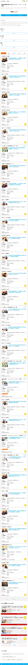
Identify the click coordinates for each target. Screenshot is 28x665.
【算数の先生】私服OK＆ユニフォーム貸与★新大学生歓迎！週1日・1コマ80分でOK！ (17, 112)
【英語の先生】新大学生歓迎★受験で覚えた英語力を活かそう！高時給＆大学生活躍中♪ (17, 220)
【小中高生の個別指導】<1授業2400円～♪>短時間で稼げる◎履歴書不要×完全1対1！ (17, 363)
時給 (14, 53)
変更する (14, 33)
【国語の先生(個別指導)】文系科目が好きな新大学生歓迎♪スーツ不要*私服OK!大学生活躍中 (17, 238)
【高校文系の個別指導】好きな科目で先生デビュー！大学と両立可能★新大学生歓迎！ (17, 583)
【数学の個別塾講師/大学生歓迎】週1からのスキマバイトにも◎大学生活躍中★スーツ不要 (17, 438)
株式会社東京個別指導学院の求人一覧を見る (7, 396)
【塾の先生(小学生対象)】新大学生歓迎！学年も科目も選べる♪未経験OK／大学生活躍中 (17, 328)
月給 (24, 53)
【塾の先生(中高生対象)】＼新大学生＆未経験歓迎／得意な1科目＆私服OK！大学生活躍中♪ (17, 511)
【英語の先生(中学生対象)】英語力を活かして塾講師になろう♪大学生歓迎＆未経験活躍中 (17, 493)
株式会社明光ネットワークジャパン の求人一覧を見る (8, 559)
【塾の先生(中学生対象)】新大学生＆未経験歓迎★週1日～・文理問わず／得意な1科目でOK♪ (17, 77)
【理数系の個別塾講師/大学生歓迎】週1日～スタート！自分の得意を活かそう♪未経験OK (17, 382)
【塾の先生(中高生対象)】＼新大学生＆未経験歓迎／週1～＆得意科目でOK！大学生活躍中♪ (17, 94)
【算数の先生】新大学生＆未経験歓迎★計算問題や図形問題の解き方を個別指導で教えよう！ (17, 529)
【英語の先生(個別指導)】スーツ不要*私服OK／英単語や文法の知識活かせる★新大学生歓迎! (17, 59)
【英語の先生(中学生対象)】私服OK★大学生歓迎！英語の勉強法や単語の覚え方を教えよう (17, 475)
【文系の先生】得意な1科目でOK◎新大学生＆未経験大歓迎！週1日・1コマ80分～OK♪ (17, 274)
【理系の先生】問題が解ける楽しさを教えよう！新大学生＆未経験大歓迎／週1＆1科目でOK (17, 202)
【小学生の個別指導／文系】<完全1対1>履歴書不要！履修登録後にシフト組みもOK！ (17, 148)
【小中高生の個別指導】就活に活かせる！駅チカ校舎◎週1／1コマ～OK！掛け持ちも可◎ (17, 310)
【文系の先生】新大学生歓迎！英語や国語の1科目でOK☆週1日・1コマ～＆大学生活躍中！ (17, 346)
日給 (19, 53)
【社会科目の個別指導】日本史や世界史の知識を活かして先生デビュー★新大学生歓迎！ (17, 166)
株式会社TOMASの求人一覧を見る (6, 160)
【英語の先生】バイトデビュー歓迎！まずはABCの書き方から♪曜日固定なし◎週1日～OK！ (17, 547)
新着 (8, 53)
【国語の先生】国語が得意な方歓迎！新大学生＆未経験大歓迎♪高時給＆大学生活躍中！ (17, 402)
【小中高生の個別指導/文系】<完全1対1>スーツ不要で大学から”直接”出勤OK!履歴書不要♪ (17, 457)
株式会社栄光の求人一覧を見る (5, 178)
